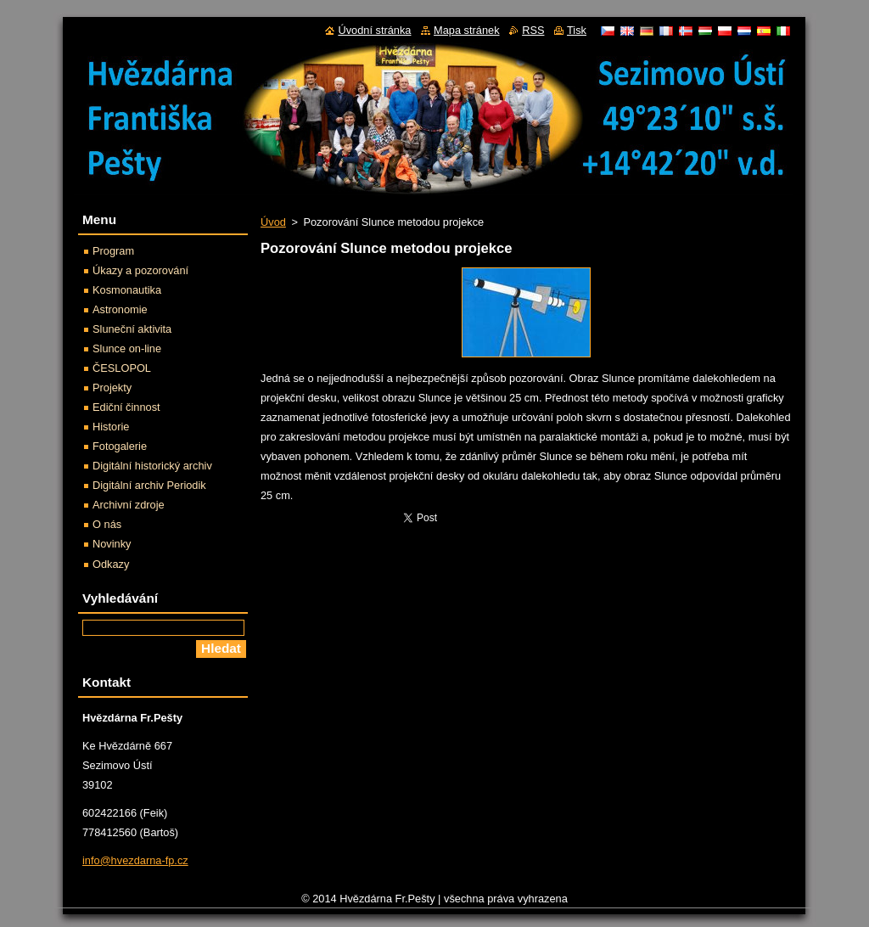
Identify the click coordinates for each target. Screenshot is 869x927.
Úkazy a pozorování (140, 270)
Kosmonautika (127, 290)
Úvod (273, 222)
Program (113, 250)
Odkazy (111, 564)
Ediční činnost (126, 407)
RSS (533, 30)
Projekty (112, 387)
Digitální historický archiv (152, 465)
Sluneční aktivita (132, 329)
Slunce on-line (127, 348)
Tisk (576, 30)
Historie (111, 426)
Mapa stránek (467, 30)
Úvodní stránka (374, 30)
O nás (107, 524)
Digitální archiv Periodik (149, 485)
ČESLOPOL (122, 368)
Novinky (112, 543)
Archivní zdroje (129, 504)
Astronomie (120, 309)
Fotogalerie (120, 446)
